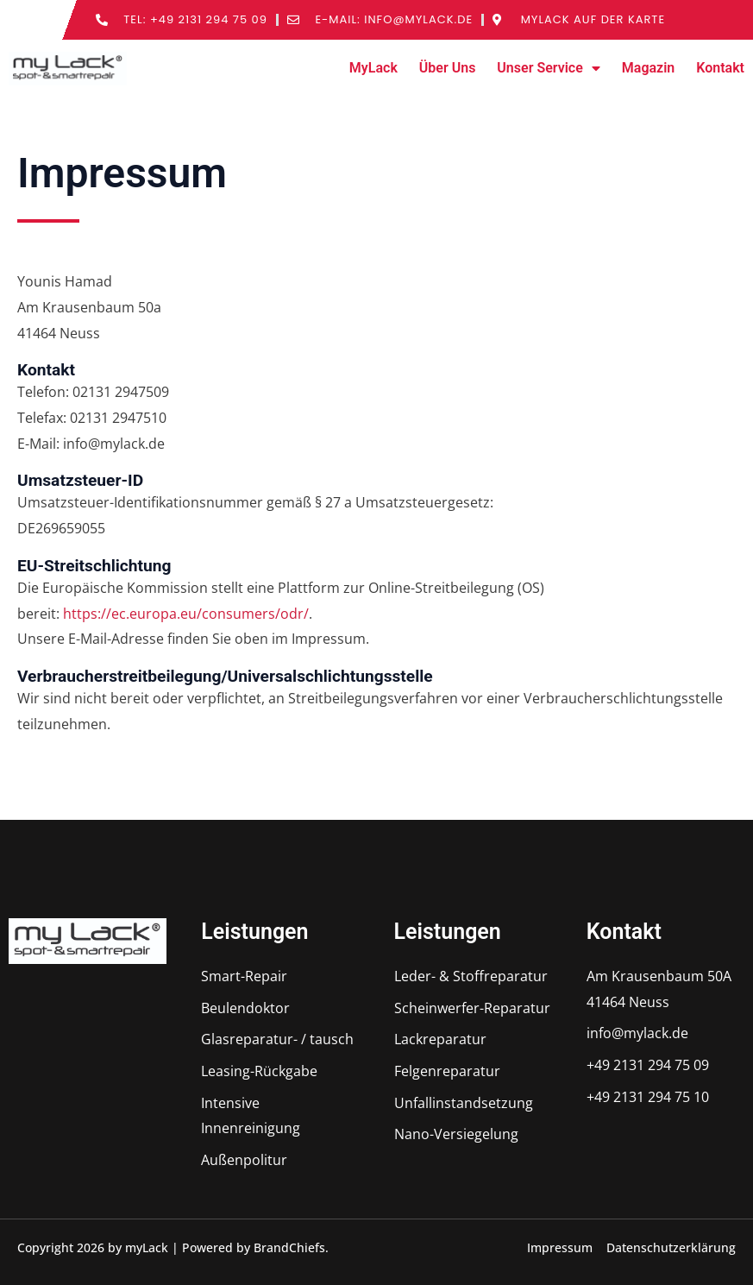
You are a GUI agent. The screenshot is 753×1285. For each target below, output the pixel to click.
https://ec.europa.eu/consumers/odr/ (186, 613)
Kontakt (720, 68)
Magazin (648, 68)
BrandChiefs (289, 1247)
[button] (38, 1247)
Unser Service (548, 68)
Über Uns (447, 68)
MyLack (373, 68)
